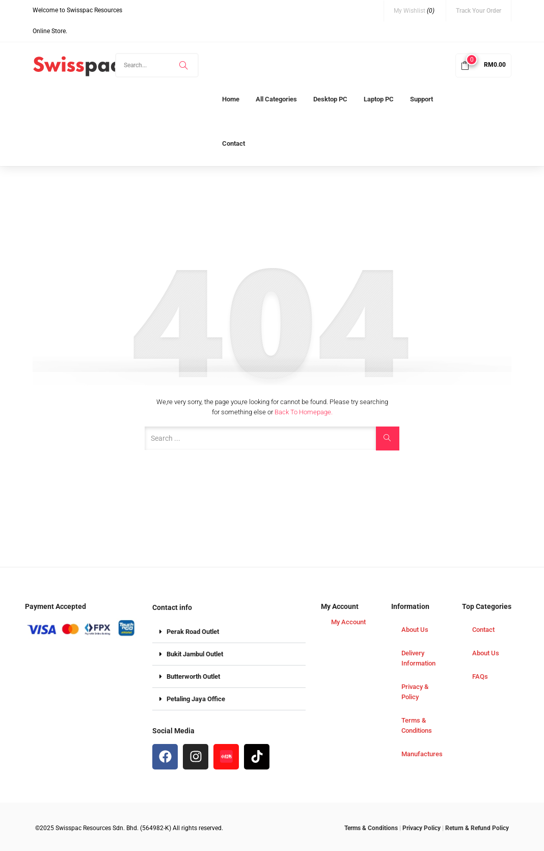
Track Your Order (478, 10)
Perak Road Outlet (193, 631)
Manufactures (422, 754)
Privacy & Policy (414, 692)
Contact (233, 143)
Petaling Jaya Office (196, 699)
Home (230, 99)
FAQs (480, 676)
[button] (483, 64)
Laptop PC (379, 99)
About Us (414, 629)
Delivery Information (418, 658)
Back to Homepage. (304, 412)
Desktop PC (330, 99)
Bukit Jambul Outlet (195, 654)
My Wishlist (414, 10)
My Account (348, 622)
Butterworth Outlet (193, 676)
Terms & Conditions (416, 725)
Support (421, 99)
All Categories (276, 99)
